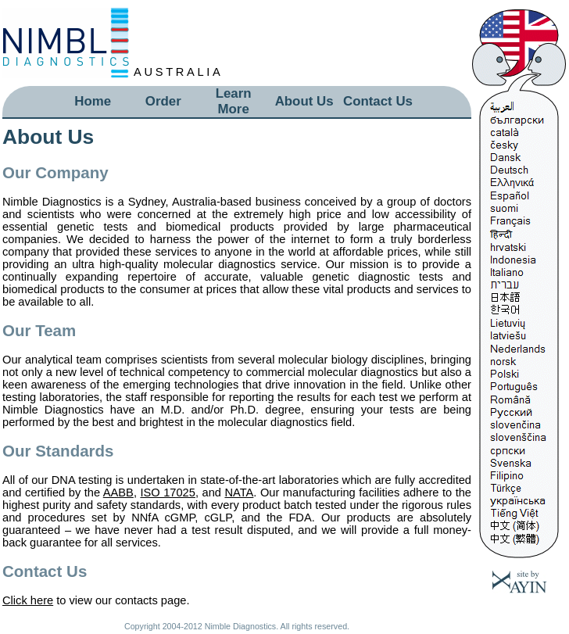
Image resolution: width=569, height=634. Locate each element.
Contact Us (378, 101)
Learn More (234, 101)
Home (92, 101)
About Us (304, 101)
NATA (238, 492)
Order (163, 101)
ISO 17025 (167, 492)
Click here (27, 600)
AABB (118, 492)
